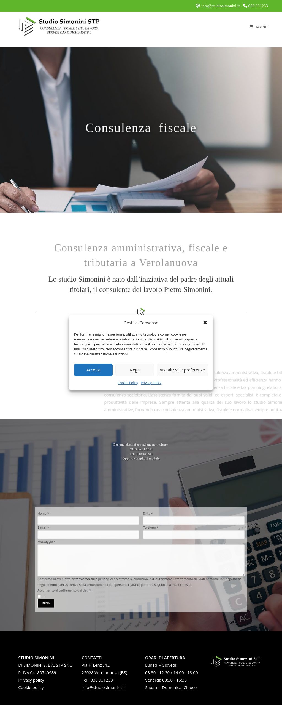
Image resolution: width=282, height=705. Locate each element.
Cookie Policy (128, 383)
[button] (205, 322)
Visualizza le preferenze (182, 370)
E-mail (68, 535)
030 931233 (258, 6)
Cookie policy (31, 687)
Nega (135, 370)
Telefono (148, 535)
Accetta (93, 370)
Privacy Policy (151, 383)
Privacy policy (31, 680)
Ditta (146, 524)
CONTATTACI (141, 452)
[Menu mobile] (259, 27)
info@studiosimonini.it (220, 6)
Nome (68, 524)
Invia (70, 592)
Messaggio (70, 546)
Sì (67, 586)
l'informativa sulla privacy (103, 574)
